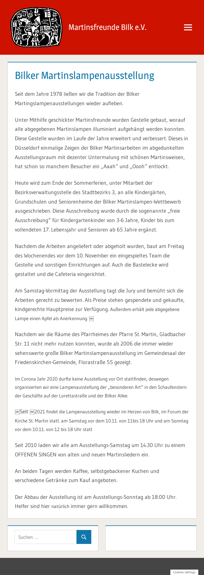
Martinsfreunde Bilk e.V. (107, 27)
